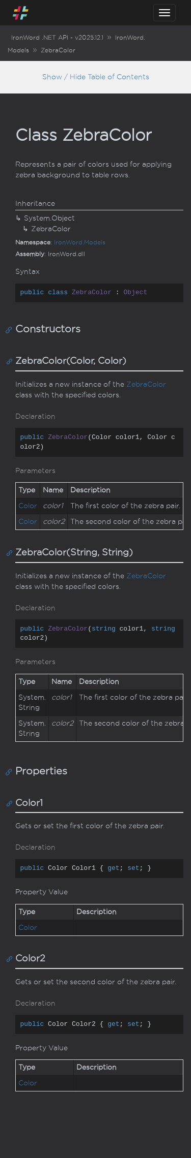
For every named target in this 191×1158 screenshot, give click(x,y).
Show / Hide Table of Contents (95, 77)
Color (27, 506)
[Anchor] (11, 329)
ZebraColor (58, 50)
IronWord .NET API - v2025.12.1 (57, 38)
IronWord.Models (79, 242)
